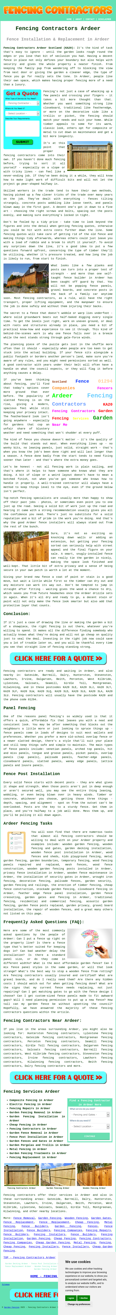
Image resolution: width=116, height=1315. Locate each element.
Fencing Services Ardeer (31, 1091)
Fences (93, 1226)
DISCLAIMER (104, 19)
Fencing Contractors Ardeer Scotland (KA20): (39, 47)
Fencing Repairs (98, 1230)
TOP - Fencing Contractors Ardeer (29, 1257)
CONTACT (90, 19)
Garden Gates (101, 1218)
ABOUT (79, 19)
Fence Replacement (18, 1222)
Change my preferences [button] (79, 1304)
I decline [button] (84, 1298)
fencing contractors (49, 1065)
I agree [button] (71, 1298)
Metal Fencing (85, 1242)
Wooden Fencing (76, 1218)
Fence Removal (24, 1218)
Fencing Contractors (95, 1238)
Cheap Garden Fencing (53, 1242)
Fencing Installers (49, 1234)
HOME (69, 19)
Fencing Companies (68, 1230)
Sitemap (6, 1285)
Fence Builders (35, 1226)
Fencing (105, 1242)
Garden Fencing (49, 1218)
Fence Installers (75, 1246)
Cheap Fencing (87, 1222)
